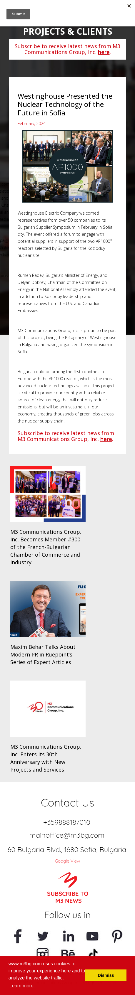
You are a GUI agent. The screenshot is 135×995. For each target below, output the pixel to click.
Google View (67, 861)
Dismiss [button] (106, 975)
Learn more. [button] (22, 985)
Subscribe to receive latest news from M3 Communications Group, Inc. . (67, 49)
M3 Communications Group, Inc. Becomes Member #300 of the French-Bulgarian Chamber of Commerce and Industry (45, 547)
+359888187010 (66, 822)
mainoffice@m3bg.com (66, 835)
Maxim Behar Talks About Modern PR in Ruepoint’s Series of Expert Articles (43, 654)
